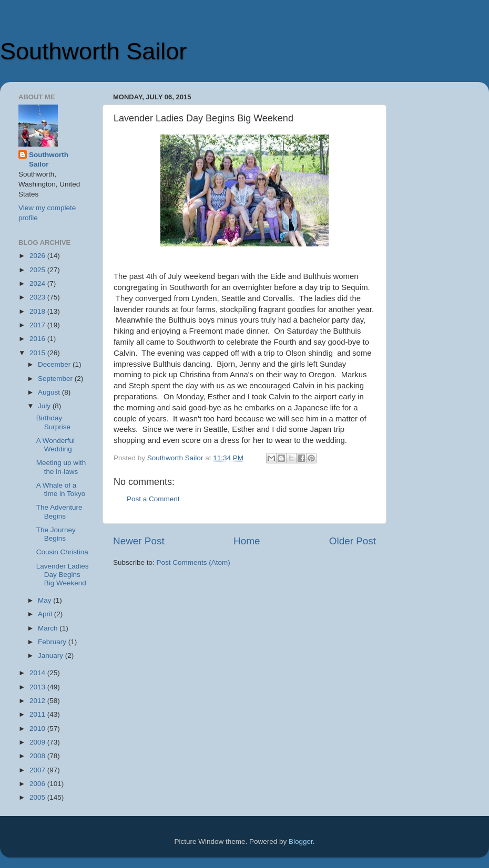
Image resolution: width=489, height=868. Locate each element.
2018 (38, 311)
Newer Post (139, 540)
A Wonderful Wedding (55, 445)
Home (246, 540)
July (45, 406)
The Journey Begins (56, 534)
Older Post (352, 540)
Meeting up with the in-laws (61, 467)
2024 (38, 283)
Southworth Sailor (93, 51)
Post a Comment (153, 499)
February (53, 642)
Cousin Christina (62, 552)
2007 (38, 770)
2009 (38, 742)
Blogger (301, 841)
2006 (38, 784)
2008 (38, 756)
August (50, 392)
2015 (38, 353)
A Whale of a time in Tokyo (61, 489)
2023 (38, 297)
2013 (38, 687)
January (51, 655)
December (55, 364)
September (56, 379)
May (45, 600)
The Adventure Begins (59, 511)
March (48, 628)
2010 (38, 728)
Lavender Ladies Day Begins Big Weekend (62, 574)
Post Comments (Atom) (193, 562)
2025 (38, 270)
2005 (38, 797)
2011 (38, 714)
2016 (38, 339)
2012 (38, 701)
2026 (38, 256)
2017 (38, 325)
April (46, 614)
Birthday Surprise (53, 422)
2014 (38, 673)
